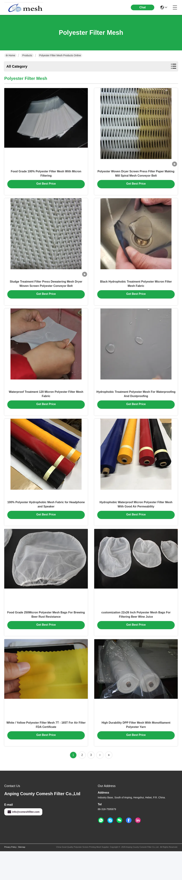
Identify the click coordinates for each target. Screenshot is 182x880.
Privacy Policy (10, 876)
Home (10, 55)
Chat (142, 7)
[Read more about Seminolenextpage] (100, 784)
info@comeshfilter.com (23, 841)
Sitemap (21, 876)
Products (27, 55)
